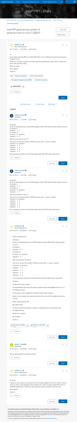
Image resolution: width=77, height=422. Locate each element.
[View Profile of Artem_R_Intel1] (20, 115)
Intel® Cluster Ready (36, 76)
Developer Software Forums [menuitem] (30, 2)
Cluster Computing (21, 76)
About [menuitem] (18, 2)
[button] (66, 45)
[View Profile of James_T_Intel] (20, 344)
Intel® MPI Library (58, 20)
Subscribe (63, 30)
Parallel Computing (41, 80)
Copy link (52, 163)
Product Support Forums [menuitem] (49, 2)
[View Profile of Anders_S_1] (19, 45)
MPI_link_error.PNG (19, 325)
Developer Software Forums (25, 20)
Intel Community (11, 20)
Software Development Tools (43, 20)
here (58, 409)
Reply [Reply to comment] (63, 163)
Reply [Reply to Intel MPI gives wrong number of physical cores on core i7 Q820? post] (63, 98)
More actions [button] (61, 35)
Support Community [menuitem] (7, 2)
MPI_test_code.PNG (39, 325)
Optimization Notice (51, 418)
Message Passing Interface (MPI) (22, 80)
